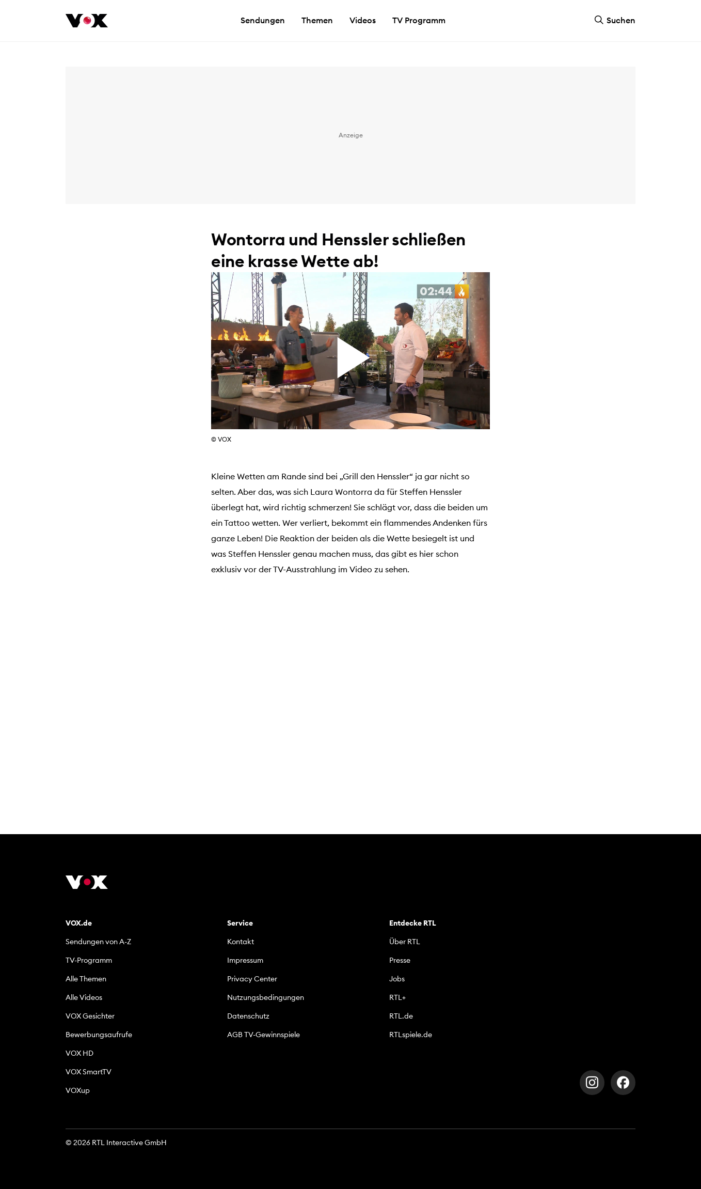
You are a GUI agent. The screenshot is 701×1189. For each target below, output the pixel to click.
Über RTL (404, 941)
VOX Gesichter (90, 1016)
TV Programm (418, 20)
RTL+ (397, 997)
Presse (399, 960)
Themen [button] (317, 20)
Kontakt (240, 941)
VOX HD (79, 1053)
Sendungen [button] (263, 20)
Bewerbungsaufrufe (99, 1034)
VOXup (78, 1090)
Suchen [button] (614, 20)
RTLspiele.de (410, 1034)
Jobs (397, 978)
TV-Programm (89, 960)
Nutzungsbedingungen (265, 997)
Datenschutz (248, 1016)
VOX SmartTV (88, 1071)
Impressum (245, 960)
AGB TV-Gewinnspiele (263, 1034)
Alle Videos (84, 997)
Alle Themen (86, 978)
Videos (362, 20)
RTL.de (401, 1016)
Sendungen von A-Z (98, 941)
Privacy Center (252, 978)
